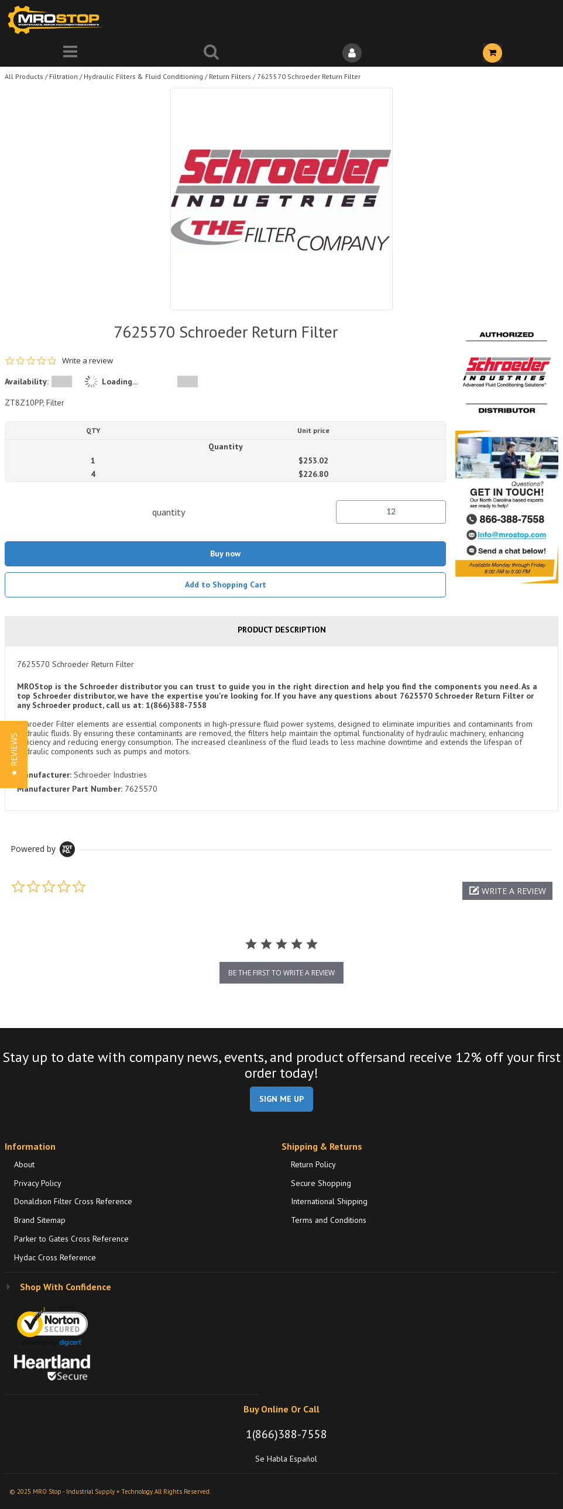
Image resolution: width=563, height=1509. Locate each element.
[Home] (57, 19)
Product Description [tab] (282, 629)
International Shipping (329, 1201)
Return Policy (313, 1164)
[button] (507, 891)
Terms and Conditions (328, 1220)
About (24, 1164)
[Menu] (70, 53)
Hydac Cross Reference (55, 1257)
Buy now (225, 553)
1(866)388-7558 (286, 1434)
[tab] (281, 728)
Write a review (87, 361)
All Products (24, 76)
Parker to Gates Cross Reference (71, 1238)
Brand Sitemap (40, 1220)
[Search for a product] (211, 53)
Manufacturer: (44, 774)
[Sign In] (352, 53)
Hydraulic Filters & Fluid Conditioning (143, 76)
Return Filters (230, 76)
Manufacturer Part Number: (69, 788)
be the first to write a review (281, 973)
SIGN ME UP (281, 1099)
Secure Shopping (321, 1183)
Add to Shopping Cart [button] (225, 584)
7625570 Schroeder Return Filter (309, 76)
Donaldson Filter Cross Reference (73, 1201)
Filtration (63, 76)
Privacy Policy (37, 1183)
